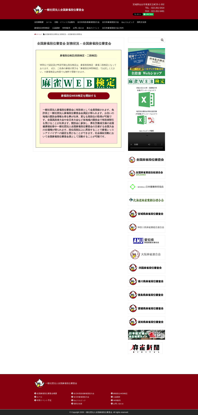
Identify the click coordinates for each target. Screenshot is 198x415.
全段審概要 (39, 22)
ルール (49, 22)
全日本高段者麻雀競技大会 (88, 22)
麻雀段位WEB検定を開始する (78, 95)
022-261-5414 (157, 8)
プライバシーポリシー (93, 369)
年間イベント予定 (44, 400)
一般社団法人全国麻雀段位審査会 (58, 9)
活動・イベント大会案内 (64, 22)
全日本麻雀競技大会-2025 (113, 28)
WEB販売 (66, 28)
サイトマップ (72, 369)
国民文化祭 (141, 22)
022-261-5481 (157, 11)
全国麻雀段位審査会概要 (47, 393)
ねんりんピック (127, 22)
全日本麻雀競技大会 (110, 22)
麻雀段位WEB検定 (42, 28)
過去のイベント (93, 28)
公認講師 (56, 28)
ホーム (40, 369)
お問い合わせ (78, 28)
